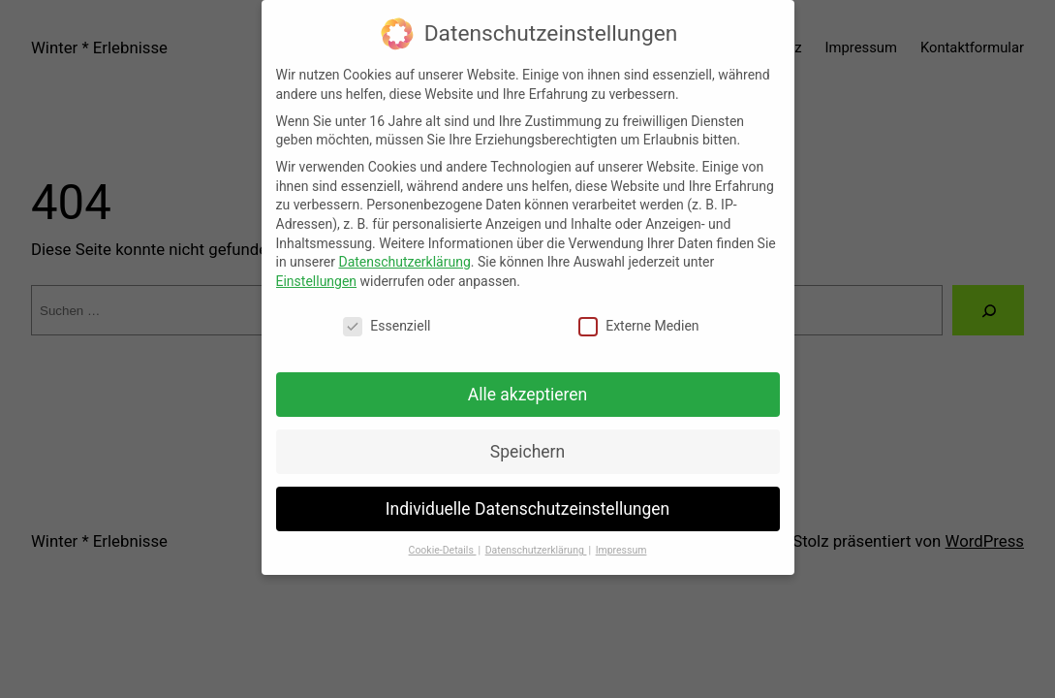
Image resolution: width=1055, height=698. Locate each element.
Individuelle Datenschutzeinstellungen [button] (527, 496)
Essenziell (386, 314)
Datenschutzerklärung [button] (536, 538)
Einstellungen (316, 269)
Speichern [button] (527, 440)
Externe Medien (638, 314)
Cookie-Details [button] (443, 538)
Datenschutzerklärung (404, 250)
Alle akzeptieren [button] (528, 383)
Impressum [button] (621, 538)
